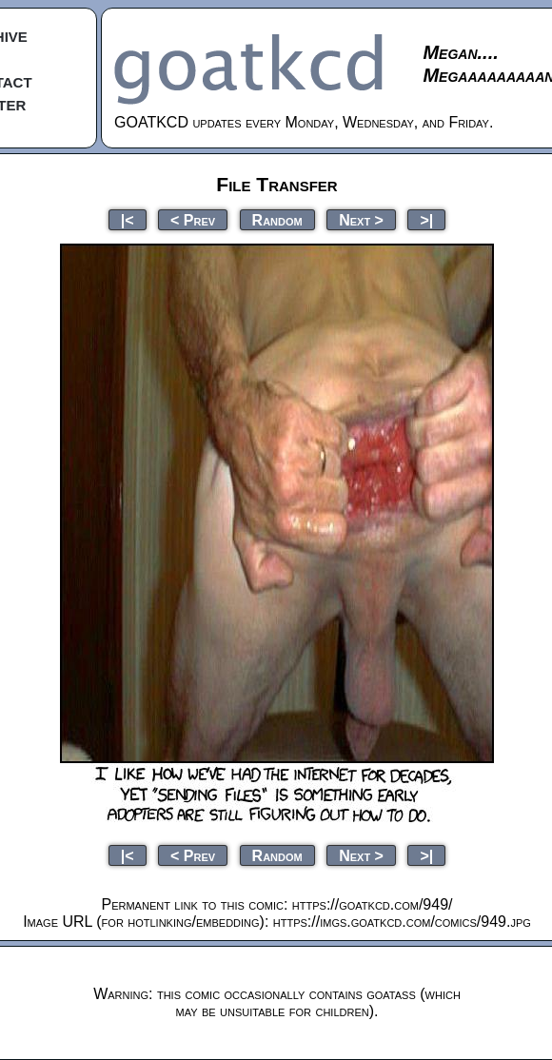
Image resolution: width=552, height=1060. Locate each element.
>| (426, 219)
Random (277, 219)
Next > (361, 219)
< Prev (192, 219)
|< (127, 219)
